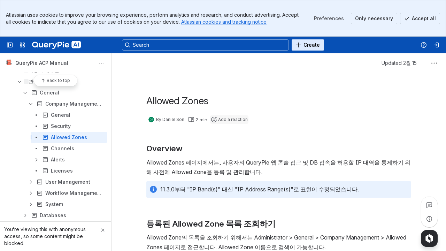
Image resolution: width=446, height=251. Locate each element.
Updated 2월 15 (399, 63)
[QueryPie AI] (56, 45)
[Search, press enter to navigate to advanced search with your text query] (205, 45)
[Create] (308, 45)
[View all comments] (429, 205)
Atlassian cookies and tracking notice (224, 22)
